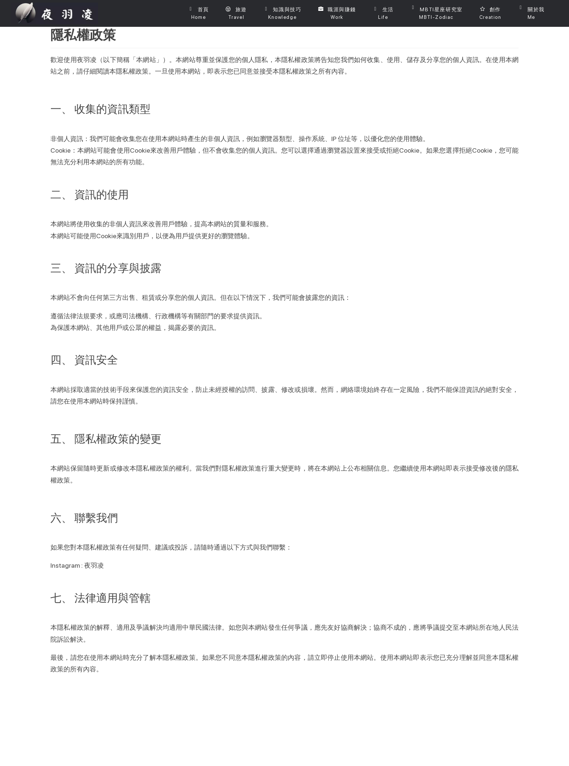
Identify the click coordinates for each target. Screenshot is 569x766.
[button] (236, 13)
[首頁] (198, 13)
